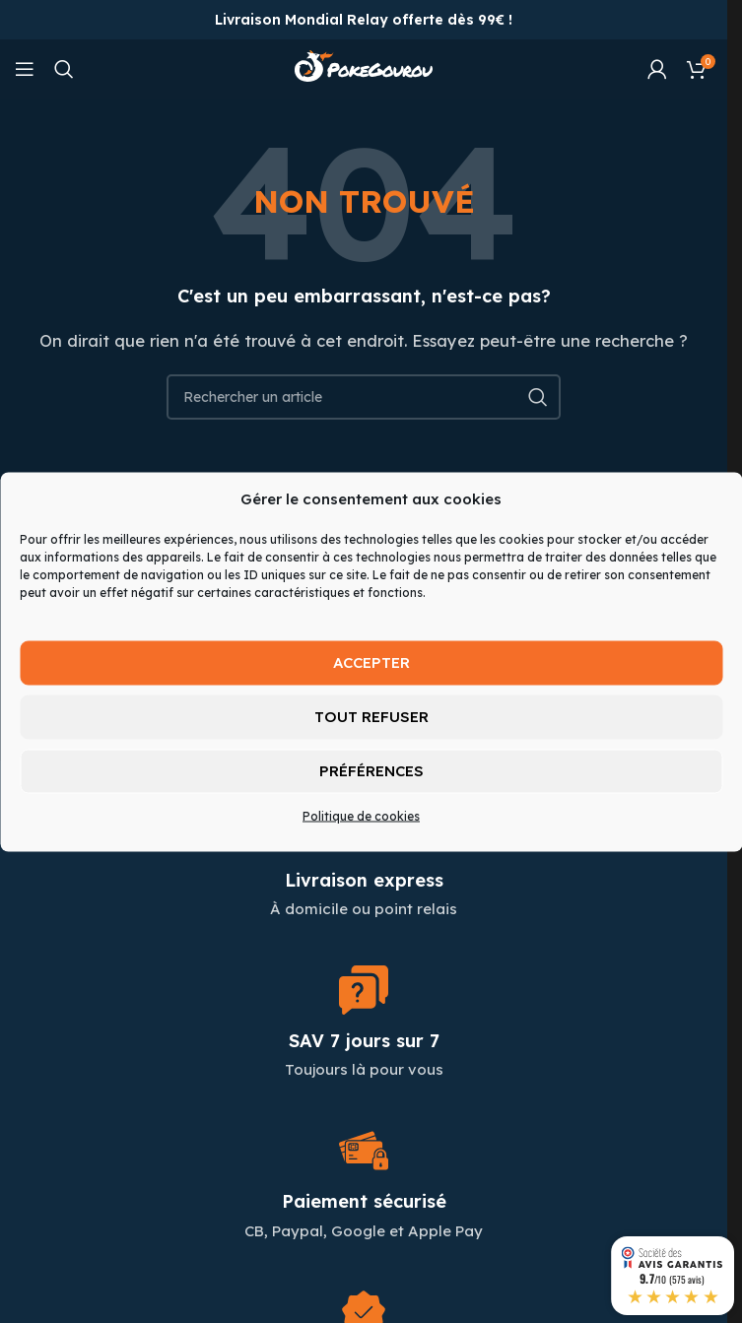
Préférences (371, 770)
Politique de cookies (361, 815)
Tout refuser (371, 716)
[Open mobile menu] (24, 69)
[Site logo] (364, 67)
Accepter (371, 662)
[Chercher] (64, 69)
